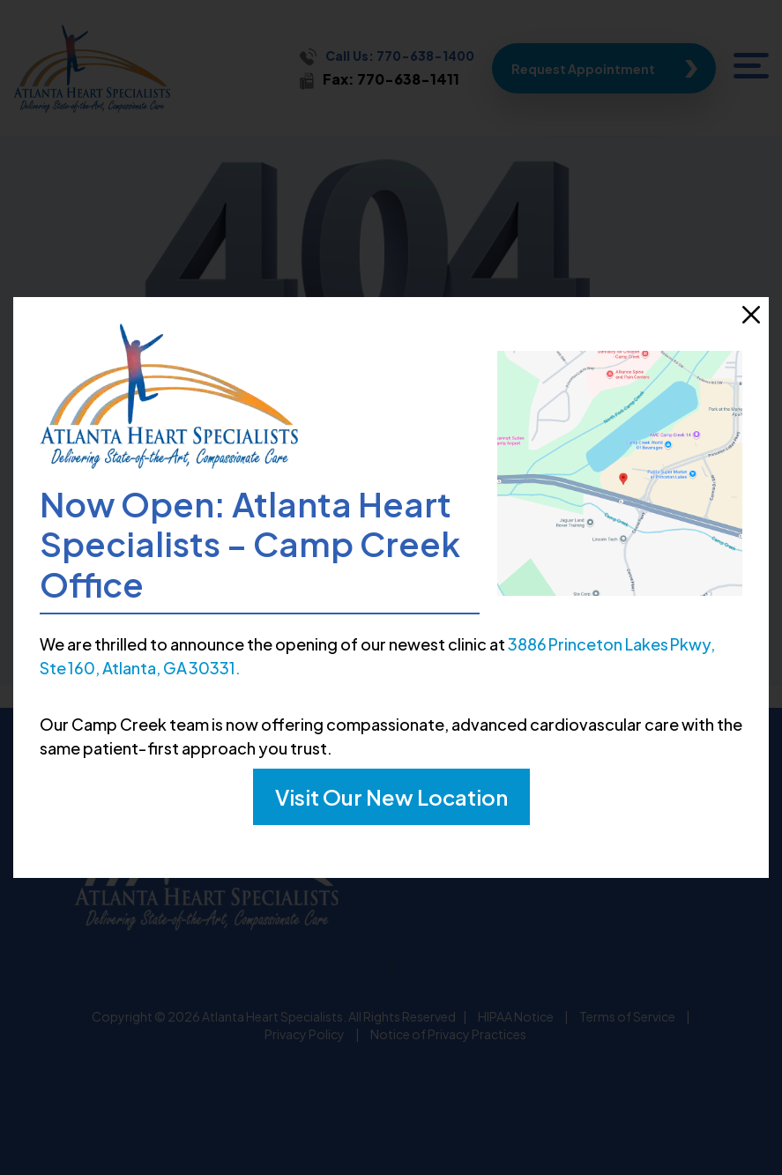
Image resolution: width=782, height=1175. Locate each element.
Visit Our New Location (391, 797)
